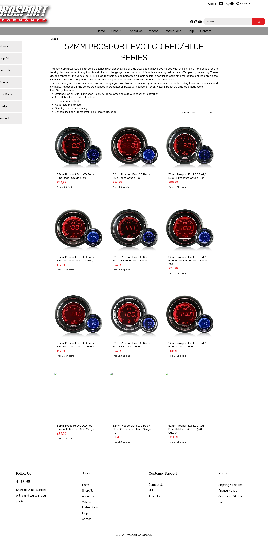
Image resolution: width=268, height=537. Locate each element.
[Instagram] (196, 22)
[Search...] (226, 21)
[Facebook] (192, 22)
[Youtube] (200, 22)
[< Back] (61, 38)
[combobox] (197, 112)
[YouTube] (28, 481)
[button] (230, 3)
